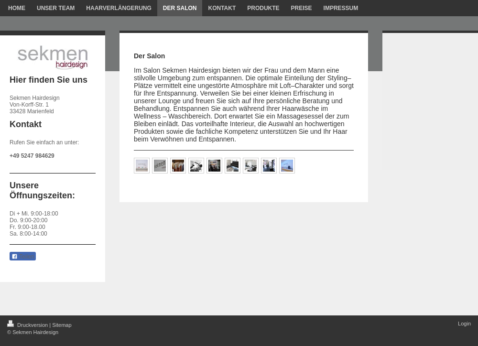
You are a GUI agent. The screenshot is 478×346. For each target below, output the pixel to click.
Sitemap (61, 325)
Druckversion (28, 325)
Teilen (22, 256)
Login (464, 323)
